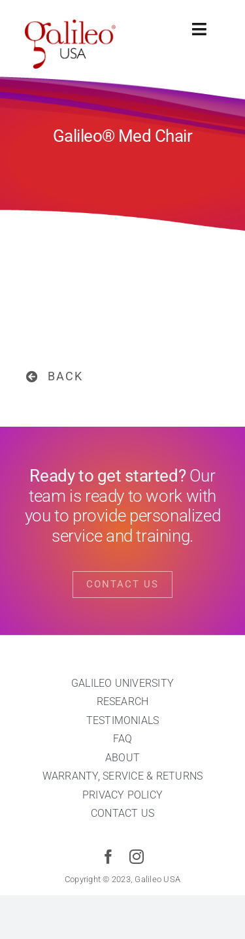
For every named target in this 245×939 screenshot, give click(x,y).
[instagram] (136, 856)
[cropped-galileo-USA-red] (70, 24)
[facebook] (108, 856)
